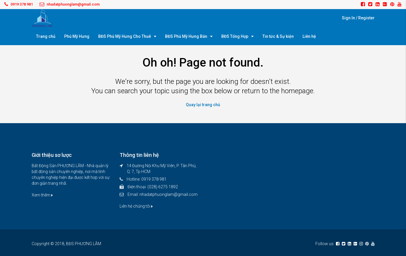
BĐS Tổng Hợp (234, 36)
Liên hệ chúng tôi (136, 206)
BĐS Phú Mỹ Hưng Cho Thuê (124, 36)
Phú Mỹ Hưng (76, 36)
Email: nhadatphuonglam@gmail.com (163, 194)
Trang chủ (45, 36)
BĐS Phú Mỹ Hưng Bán (186, 36)
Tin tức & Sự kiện (278, 36)
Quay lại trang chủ (203, 104)
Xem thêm (42, 195)
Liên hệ (309, 36)
